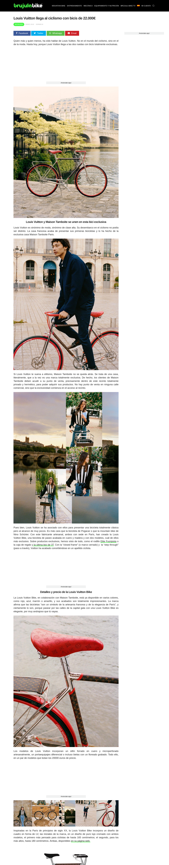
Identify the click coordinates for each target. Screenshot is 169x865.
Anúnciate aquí (66, 83)
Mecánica (88, 6)
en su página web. (80, 841)
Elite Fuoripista (108, 541)
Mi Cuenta (146, 6)
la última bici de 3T (43, 544)
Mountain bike (58, 6)
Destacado (19, 24)
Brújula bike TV (128, 6)
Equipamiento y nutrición (106, 6)
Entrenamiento (74, 6)
